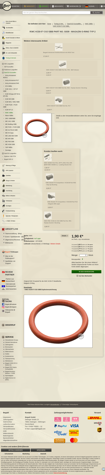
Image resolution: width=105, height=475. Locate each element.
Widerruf (10, 327)
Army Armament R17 (12, 83)
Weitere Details (55, 246)
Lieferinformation (9, 427)
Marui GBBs (9, 118)
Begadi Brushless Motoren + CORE (10, 374)
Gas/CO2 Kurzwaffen (10, 75)
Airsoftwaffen (7, 30)
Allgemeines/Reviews (15, 242)
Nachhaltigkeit (9, 378)
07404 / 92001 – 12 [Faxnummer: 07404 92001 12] (35, 429)
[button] (89, 9)
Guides (7, 356)
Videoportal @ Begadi (10, 313)
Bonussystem (9, 349)
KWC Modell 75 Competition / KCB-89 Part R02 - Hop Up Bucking (61, 186)
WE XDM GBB (10, 147)
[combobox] (56, 15)
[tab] (64, 238)
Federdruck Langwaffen (10, 72)
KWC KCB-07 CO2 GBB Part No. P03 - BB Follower (62, 72)
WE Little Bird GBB (11, 138)
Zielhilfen (6, 178)
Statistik (43, 454)
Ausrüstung (7, 193)
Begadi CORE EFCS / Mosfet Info (11, 366)
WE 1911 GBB (10, 124)
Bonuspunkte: (76, 261)
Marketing (26, 454)
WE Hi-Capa (9, 135)
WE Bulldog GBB (10, 126)
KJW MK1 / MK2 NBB (12, 104)
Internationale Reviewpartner (11, 287)
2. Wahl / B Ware (8, 223)
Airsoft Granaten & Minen (11, 40)
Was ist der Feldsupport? (9, 259)
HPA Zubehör (7, 173)
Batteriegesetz (8, 438)
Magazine (6, 45)
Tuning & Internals (9, 60)
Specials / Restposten (10, 218)
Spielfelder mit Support (10, 265)
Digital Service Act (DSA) (10, 381)
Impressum (7, 420)
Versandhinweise (9, 431)
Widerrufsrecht (9, 354)
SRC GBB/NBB (10, 121)
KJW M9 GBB (9, 101)
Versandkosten (85, 241)
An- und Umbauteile (9, 55)
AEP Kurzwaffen (8, 69)
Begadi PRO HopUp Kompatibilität (10, 370)
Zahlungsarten (9, 347)
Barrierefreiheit (8, 440)
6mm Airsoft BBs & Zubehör (9, 24)
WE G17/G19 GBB (11, 132)
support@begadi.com (37, 431)
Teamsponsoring (9, 361)
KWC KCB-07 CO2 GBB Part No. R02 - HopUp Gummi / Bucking (66, 90)
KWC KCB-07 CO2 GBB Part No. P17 (59, 108)
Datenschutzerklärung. (60, 473)
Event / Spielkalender (15, 239)
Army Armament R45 (12, 85)
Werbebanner (9, 363)
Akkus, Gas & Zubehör (10, 50)
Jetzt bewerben (11, 291)
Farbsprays (7, 203)
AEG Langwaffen (9, 66)
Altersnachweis (9, 351)
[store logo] (7, 8)
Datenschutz (7, 424)
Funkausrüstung (8, 213)
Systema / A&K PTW (10, 158)
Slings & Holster (8, 183)
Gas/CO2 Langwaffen (10, 156)
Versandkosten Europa (11, 342)
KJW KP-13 (9, 112)
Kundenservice (9, 358)
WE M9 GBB (9, 141)
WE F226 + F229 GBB (12, 129)
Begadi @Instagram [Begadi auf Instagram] (10, 309)
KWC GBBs (89, 26)
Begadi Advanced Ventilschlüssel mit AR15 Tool (58, 55)
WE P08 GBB (9, 144)
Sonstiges (6, 208)
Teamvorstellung (13, 236)
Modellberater (7, 35)
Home (49, 26)
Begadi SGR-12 (8, 161)
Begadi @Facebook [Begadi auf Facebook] (10, 306)
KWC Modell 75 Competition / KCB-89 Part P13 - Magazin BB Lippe (62, 205)
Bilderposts (9, 245)
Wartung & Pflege (9, 168)
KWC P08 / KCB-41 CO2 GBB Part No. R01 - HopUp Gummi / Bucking (58, 224)
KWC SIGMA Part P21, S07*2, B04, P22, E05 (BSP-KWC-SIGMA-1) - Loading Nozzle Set (58, 166)
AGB (5, 434)
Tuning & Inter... (59, 26)
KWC (30, 238)
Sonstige (8, 152)
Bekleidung (7, 188)
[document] (52, 459)
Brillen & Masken (8, 198)
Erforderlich (9, 454)
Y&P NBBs (8, 149)
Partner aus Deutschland (10, 282)
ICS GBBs (8, 88)
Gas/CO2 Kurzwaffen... (74, 26)
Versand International (11, 344)
